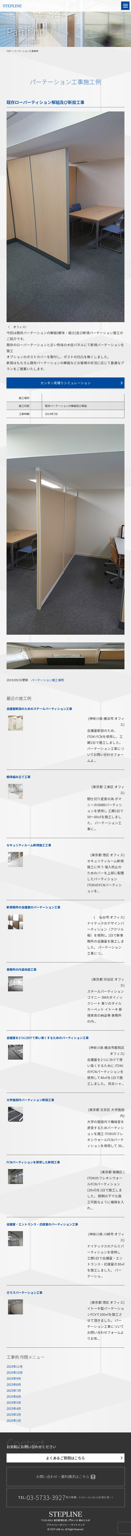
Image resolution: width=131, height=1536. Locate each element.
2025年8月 (14, 1384)
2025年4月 (14, 1408)
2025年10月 (15, 1372)
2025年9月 (14, 1378)
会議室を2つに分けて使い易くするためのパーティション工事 (48, 1037)
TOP (9, 51)
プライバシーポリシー (57, 1524)
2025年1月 (14, 1420)
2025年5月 (14, 1402)
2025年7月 (14, 1390)
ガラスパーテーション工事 (24, 1292)
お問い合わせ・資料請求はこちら (65, 1476)
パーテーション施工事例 (47, 680)
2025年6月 (14, 1396)
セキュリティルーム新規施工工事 (29, 845)
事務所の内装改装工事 (21, 969)
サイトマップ (78, 1524)
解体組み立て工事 (18, 776)
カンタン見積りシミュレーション (65, 382)
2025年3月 (14, 1414)
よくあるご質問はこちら (65, 1458)
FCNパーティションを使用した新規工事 (33, 1162)
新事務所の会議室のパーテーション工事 (33, 907)
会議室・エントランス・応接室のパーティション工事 (42, 1224)
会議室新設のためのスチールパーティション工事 (39, 708)
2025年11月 (15, 1366)
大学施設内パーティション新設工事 (30, 1100)
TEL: (65, 1497)
